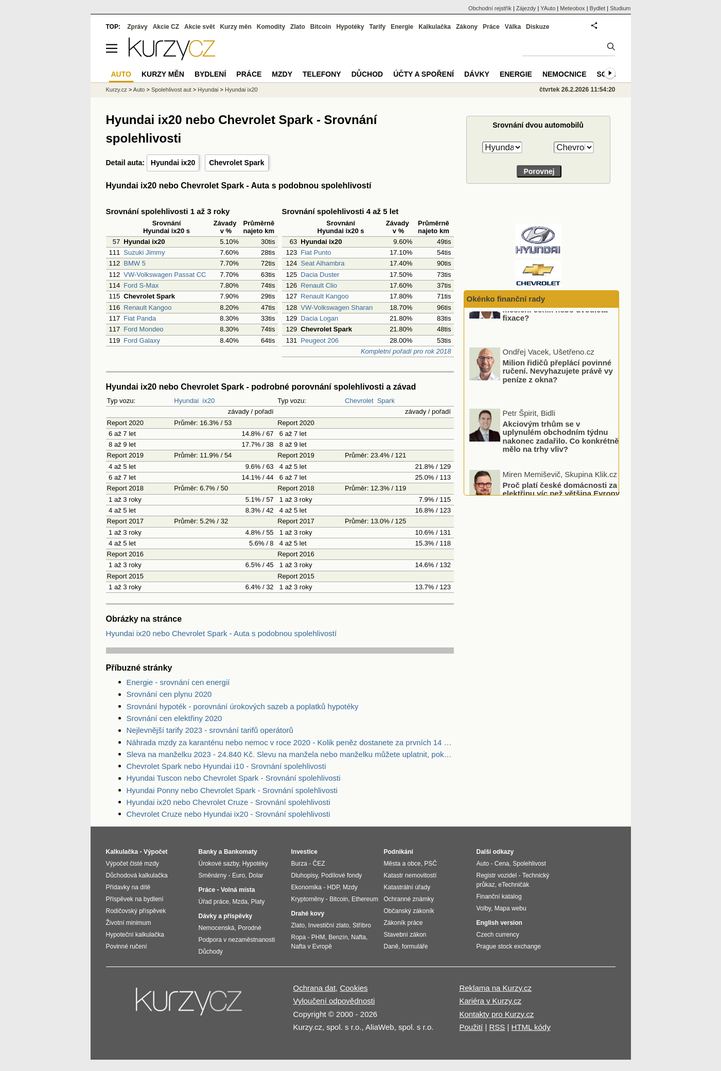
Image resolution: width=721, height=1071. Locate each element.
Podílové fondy (341, 875)
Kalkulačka (434, 26)
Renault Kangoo (147, 307)
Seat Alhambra (322, 263)
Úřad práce (214, 901)
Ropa (298, 937)
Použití (471, 1027)
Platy (258, 901)
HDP (333, 887)
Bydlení (210, 74)
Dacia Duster (320, 274)
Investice (304, 851)
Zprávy (137, 26)
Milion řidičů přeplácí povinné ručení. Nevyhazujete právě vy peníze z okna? (558, 398)
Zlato (297, 26)
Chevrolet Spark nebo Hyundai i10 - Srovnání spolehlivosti (226, 766)
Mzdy (282, 74)
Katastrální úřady (407, 887)
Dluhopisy (304, 875)
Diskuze (537, 26)
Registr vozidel (497, 875)
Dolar (256, 875)
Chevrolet (359, 401)
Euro (238, 875)
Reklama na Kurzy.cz (495, 988)
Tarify (377, 26)
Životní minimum (128, 922)
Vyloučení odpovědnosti (334, 1000)
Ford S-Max (141, 285)
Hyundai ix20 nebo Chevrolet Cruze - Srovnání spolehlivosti (228, 802)
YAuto (547, 8)
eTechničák (513, 884)
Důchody (211, 951)
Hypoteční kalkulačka (135, 934)
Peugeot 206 (320, 340)
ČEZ (319, 863)
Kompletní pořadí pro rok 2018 (406, 351)
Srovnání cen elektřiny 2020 (174, 718)
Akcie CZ (166, 26)
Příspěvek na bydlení (135, 899)
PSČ (430, 863)
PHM (318, 937)
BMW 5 (135, 263)
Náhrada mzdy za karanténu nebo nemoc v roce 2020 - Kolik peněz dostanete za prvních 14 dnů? (290, 742)
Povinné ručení (126, 946)
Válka (513, 26)
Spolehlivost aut (171, 89)
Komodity (271, 26)
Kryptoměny (307, 899)
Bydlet (598, 8)
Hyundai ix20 (173, 163)
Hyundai (186, 401)
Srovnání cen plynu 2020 (169, 694)
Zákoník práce (403, 922)
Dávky (476, 74)
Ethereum (364, 899)
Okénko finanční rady (506, 298)
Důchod (367, 74)
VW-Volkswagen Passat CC (165, 274)
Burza (299, 863)
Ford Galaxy (142, 340)
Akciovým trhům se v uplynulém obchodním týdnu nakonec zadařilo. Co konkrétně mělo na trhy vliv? (561, 463)
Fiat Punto (316, 252)
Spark (386, 401)
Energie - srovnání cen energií (178, 682)
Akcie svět (199, 26)
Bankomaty (240, 851)
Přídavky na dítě (128, 887)
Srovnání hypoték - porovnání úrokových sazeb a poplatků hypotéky (243, 706)
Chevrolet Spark (236, 163)
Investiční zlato (328, 925)
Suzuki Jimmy (144, 252)
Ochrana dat (314, 988)
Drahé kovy (308, 913)
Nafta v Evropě (311, 946)
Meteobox (572, 8)
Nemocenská (217, 928)
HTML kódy (531, 1027)
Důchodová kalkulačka (137, 875)
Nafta (358, 937)
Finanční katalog (499, 896)
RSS (497, 1027)
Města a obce (402, 863)
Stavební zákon (405, 934)
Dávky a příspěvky (226, 916)
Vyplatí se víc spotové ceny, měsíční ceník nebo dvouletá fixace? (555, 336)
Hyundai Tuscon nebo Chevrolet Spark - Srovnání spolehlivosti (234, 778)
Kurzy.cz (116, 89)
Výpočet (156, 851)
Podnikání (398, 851)
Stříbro (362, 925)
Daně (391, 946)
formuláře (415, 946)
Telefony (322, 74)
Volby (484, 908)
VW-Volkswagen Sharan (337, 307)
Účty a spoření (423, 74)
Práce (491, 26)
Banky (208, 851)
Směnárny (213, 875)
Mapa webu (510, 908)
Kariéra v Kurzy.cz (490, 1000)
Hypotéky (350, 26)
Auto (139, 89)
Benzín (337, 937)
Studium (620, 8)
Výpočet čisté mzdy (132, 863)
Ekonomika (306, 887)
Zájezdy (526, 8)
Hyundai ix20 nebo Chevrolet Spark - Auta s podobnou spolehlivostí (221, 633)
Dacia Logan (319, 318)
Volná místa (238, 889)
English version (499, 922)
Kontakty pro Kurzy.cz (496, 1014)
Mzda (240, 901)
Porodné (249, 928)
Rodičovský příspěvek (136, 911)
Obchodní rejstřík (490, 8)
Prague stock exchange (509, 946)
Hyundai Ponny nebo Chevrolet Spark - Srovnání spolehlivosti (232, 790)
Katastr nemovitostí (410, 875)
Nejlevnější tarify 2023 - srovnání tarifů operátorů (210, 730)
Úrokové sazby (219, 863)
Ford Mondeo (143, 329)
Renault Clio (319, 285)
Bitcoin (320, 26)
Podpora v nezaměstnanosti (237, 939)
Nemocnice (564, 74)
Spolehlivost (529, 863)
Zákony (467, 26)
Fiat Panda (140, 318)
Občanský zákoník (409, 911)
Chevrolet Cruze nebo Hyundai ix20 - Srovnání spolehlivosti (228, 814)
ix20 (208, 401)
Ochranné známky (409, 899)
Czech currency (498, 934)
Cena (502, 863)
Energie (402, 26)
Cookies (353, 988)
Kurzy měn (235, 26)
